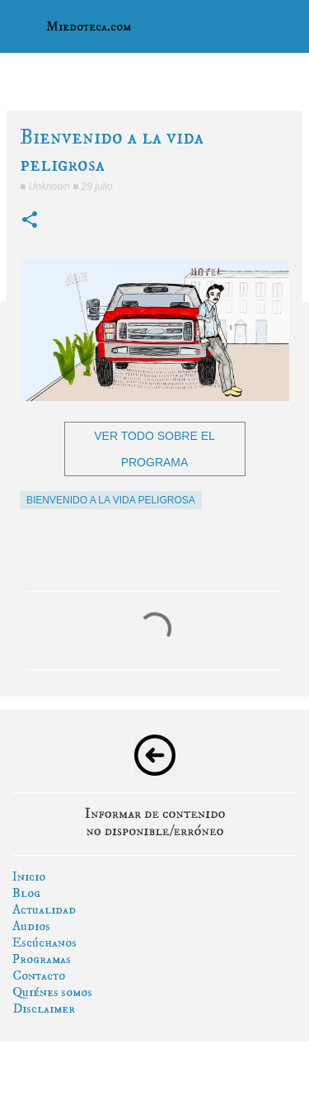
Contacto (38, 975)
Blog (26, 893)
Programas (41, 959)
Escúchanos (44, 942)
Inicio (28, 876)
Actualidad (44, 909)
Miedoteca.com (88, 26)
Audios (31, 926)
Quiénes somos (52, 992)
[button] (30, 221)
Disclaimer (43, 1008)
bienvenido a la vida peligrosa (110, 500)
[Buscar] (286, 26)
